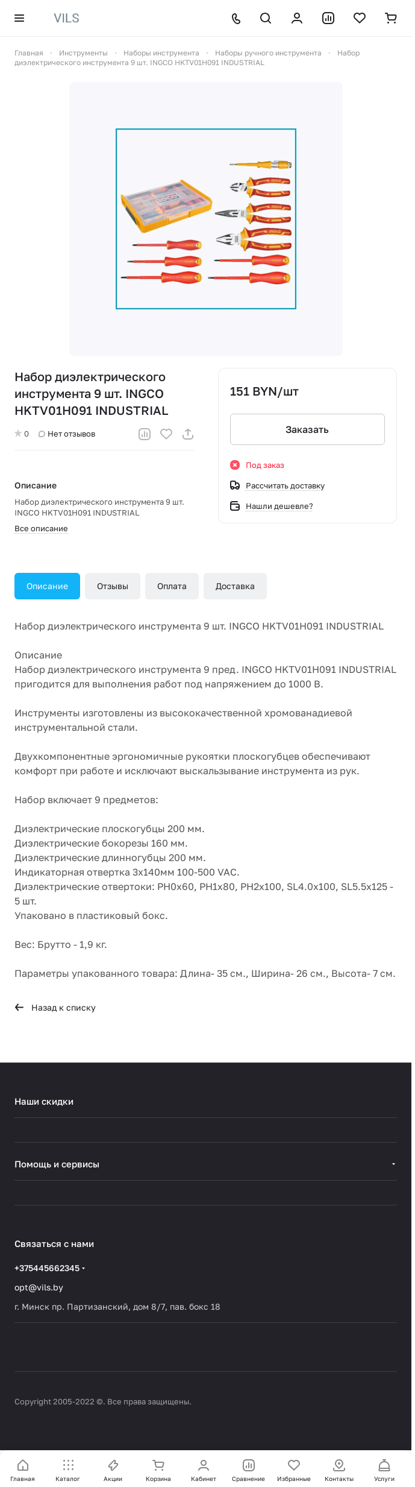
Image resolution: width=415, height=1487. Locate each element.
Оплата (172, 586)
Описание (47, 586)
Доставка (235, 586)
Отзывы (112, 586)
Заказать (307, 429)
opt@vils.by (38, 1287)
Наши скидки (43, 1101)
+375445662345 (47, 1268)
